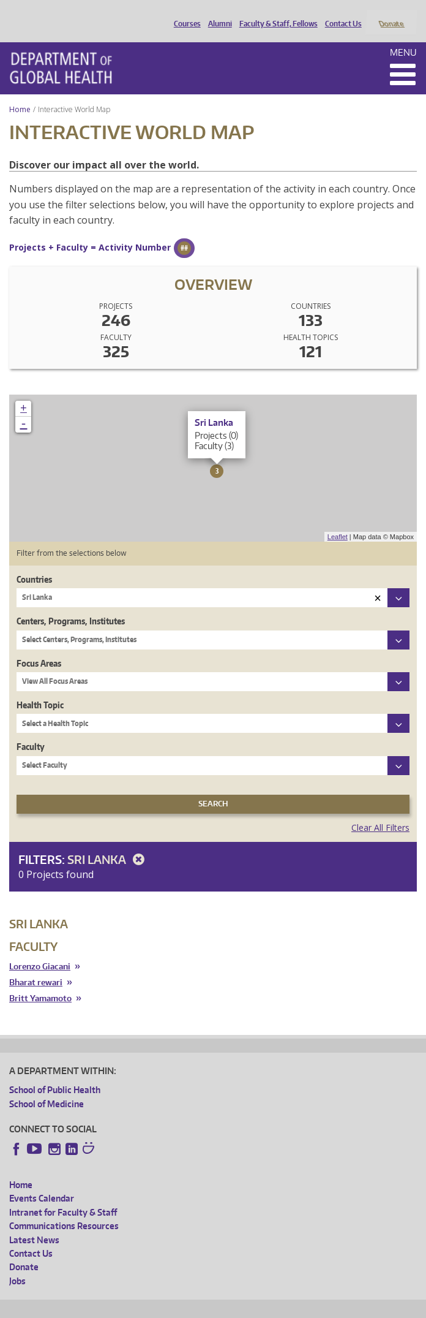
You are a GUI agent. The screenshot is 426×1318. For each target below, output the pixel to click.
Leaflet (337, 520)
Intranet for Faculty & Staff (63, 1196)
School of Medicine (46, 1087)
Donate (391, 14)
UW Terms (221, 1306)
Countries (34, 563)
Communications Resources (64, 1210)
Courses (184, 14)
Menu (403, 36)
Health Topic (40, 688)
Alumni (217, 14)
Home (20, 93)
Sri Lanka (108, 843)
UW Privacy (171, 1306)
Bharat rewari (35, 966)
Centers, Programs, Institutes (71, 605)
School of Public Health (54, 1074)
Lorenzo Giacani (39, 950)
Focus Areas (39, 647)
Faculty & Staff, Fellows (275, 14)
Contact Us (340, 14)
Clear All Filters (380, 811)
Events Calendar (41, 1182)
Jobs (17, 1264)
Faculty (31, 730)
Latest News (34, 1223)
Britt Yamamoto (40, 982)
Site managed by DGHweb (294, 1306)
